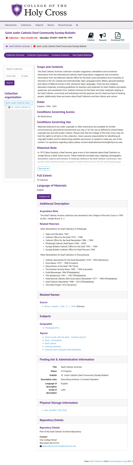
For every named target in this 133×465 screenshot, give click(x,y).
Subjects (39, 25)
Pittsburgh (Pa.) (52, 328)
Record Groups (65, 25)
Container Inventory (60, 55)
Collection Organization (38, 55)
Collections (26, 25)
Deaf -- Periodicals (53, 340)
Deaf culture (50, 343)
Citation (91, 36)
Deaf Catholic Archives (19, 46)
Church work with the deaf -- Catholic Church (65, 337)
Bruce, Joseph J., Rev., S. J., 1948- (60, 306)
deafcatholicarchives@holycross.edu (59, 446)
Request (103, 36)
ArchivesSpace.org (117, 461)
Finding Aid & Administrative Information (67, 359)
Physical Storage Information (59, 403)
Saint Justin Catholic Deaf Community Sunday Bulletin (30, 103)
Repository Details (52, 420)
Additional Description (54, 204)
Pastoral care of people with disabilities (63, 349)
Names (51, 25)
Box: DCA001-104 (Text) (56, 410)
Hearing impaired (53, 346)
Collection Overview (15, 55)
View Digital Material (81, 55)
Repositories (11, 25)
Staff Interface (95, 461)
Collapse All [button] (44, 196)
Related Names (49, 295)
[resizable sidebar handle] (34, 123)
